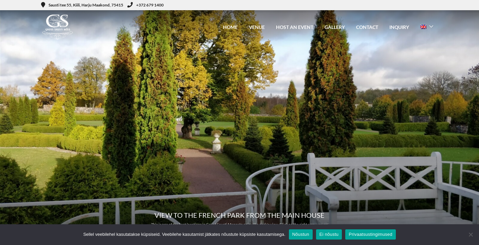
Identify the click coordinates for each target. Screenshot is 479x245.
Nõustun (300, 234)
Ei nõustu (328, 234)
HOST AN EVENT (294, 27)
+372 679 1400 (145, 4)
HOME (230, 27)
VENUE (257, 27)
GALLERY (335, 27)
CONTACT (367, 27)
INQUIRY (399, 27)
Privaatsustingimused (370, 234)
